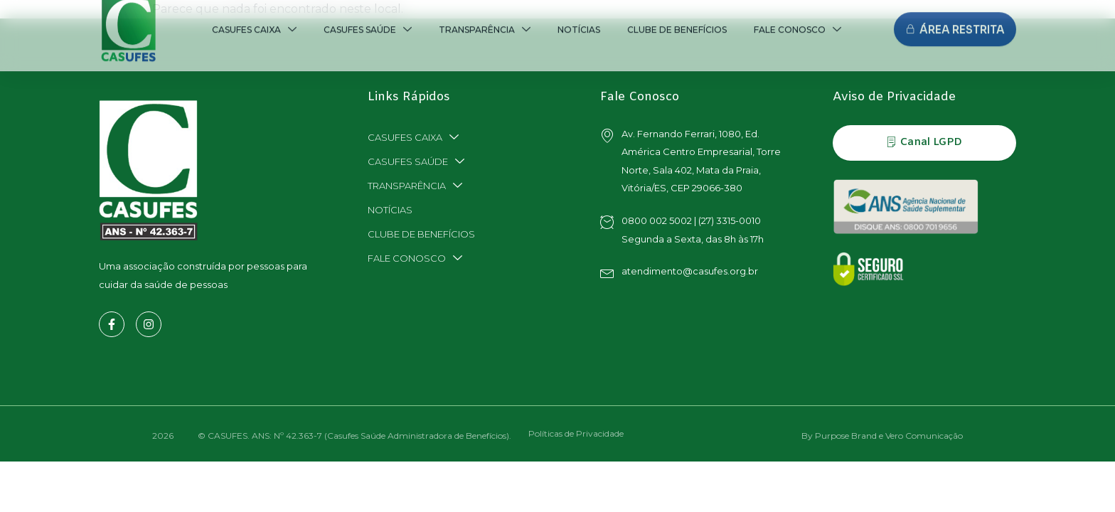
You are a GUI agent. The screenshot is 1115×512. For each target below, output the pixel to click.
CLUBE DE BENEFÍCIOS (421, 234)
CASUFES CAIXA (413, 137)
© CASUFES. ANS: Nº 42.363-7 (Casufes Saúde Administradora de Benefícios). (354, 435)
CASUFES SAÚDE (416, 161)
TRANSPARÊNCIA (415, 186)
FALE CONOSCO (415, 258)
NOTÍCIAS (390, 209)
